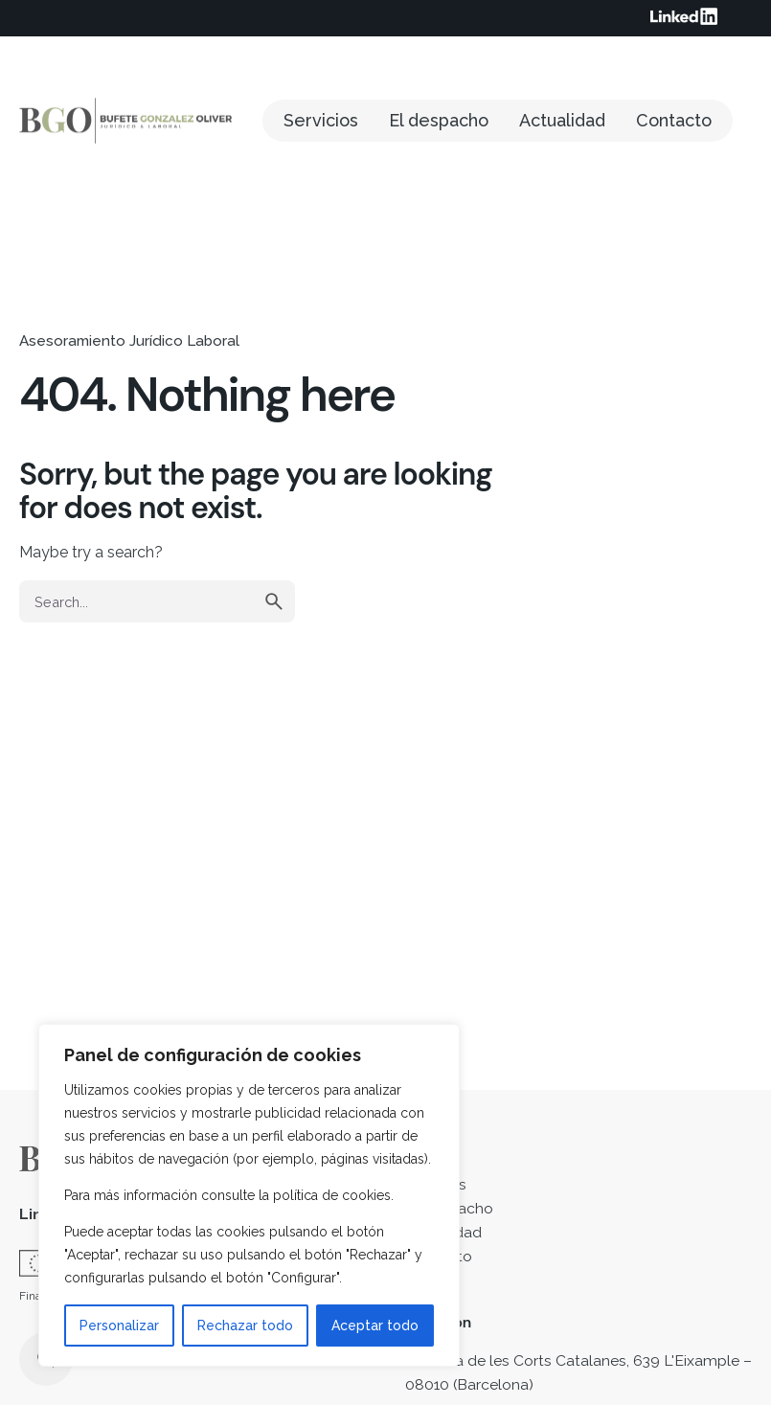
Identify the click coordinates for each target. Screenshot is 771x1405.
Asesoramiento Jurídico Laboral (129, 341)
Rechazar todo (245, 1325)
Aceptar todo (375, 1325)
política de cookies (332, 1195)
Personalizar (119, 1325)
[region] (249, 1195)
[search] (274, 601)
